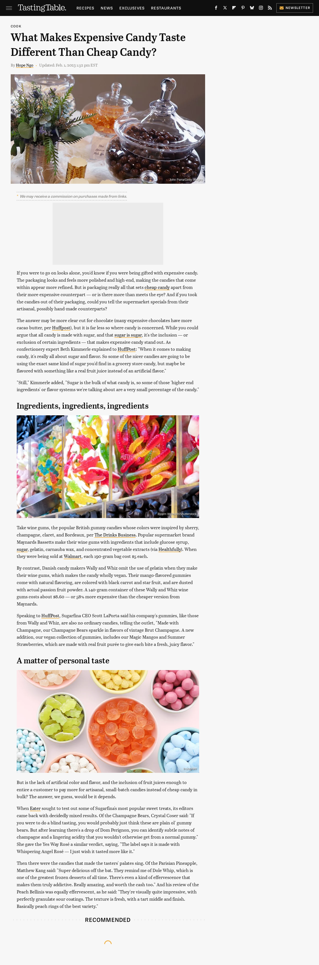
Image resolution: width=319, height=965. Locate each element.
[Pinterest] (242, 8)
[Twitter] (225, 8)
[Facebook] (216, 8)
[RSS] (269, 8)
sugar (22, 549)
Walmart (72, 556)
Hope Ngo (24, 65)
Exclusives (132, 8)
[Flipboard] (234, 8)
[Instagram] (260, 8)
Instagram (190, 768)
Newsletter (294, 7)
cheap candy (157, 287)
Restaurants (166, 8)
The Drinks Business (115, 534)
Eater (35, 808)
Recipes (85, 8)
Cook (16, 26)
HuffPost (127, 349)
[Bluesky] (251, 8)
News (107, 8)
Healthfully (170, 549)
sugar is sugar (128, 335)
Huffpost (61, 327)
